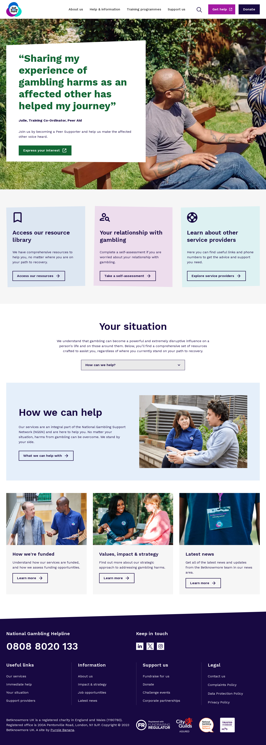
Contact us (216, 676)
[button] (76, 9)
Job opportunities (92, 692)
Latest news (87, 701)
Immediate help (19, 684)
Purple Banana (62, 730)
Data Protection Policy (225, 693)
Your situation (17, 692)
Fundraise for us (156, 676)
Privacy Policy (219, 702)
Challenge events (156, 692)
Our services (16, 676)
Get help (219, 9)
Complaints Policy (222, 685)
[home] (14, 9)
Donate (148, 684)
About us (85, 676)
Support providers (20, 701)
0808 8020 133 (42, 646)
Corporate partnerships (161, 701)
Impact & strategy (92, 684)
